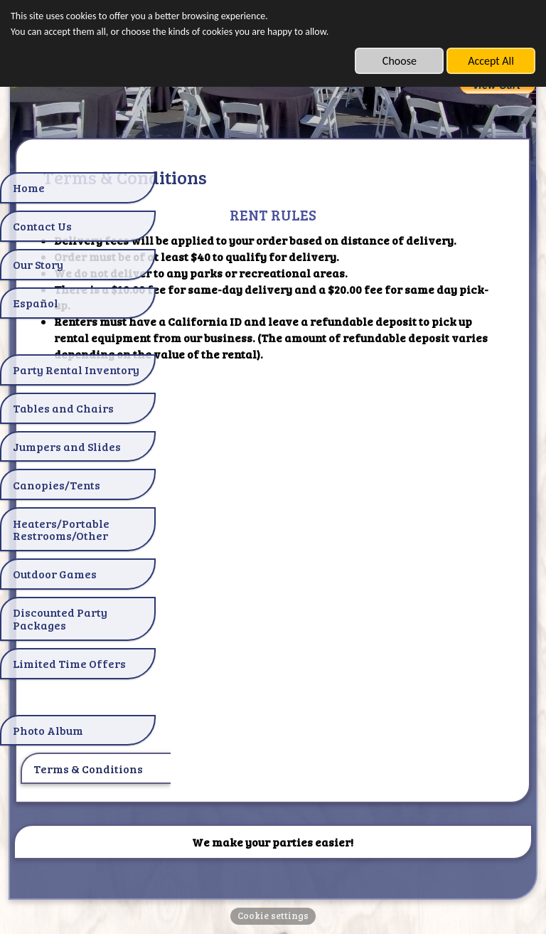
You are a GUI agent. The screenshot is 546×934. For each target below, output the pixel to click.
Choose (399, 61)
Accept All (491, 61)
